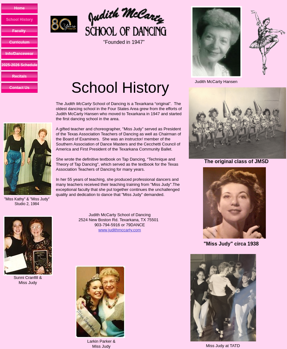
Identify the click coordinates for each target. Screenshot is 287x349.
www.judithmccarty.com (120, 230)
